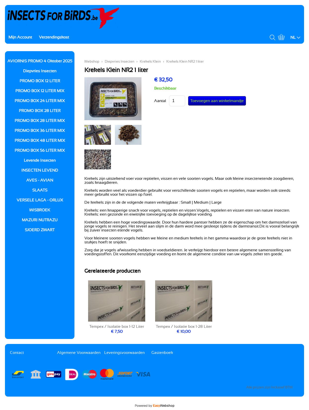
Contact (17, 353)
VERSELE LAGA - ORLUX (40, 200)
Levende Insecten (40, 160)
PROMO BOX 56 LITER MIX (40, 150)
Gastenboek (162, 353)
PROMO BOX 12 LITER (40, 81)
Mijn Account (20, 37)
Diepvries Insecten (39, 71)
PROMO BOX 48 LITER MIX (40, 141)
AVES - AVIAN (39, 180)
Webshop (91, 61)
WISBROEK (39, 210)
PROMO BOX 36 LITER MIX (40, 131)
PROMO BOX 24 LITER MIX (40, 101)
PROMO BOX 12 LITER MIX (39, 91)
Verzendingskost (54, 37)
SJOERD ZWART (40, 230)
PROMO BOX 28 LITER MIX (40, 121)
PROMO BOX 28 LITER (40, 111)
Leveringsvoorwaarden (124, 353)
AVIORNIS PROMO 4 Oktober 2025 (39, 61)
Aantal (160, 101)
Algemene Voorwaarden (79, 353)
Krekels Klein (150, 61)
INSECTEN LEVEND (39, 170)
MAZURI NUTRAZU (40, 220)
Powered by (154, 406)
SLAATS (39, 190)
